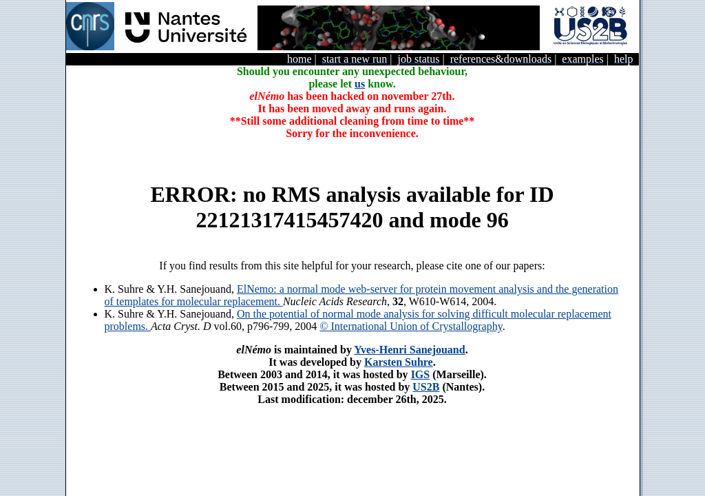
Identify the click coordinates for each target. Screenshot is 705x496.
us (360, 84)
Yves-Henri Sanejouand (409, 349)
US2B (425, 387)
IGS (420, 374)
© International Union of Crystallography (410, 326)
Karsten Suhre (398, 362)
